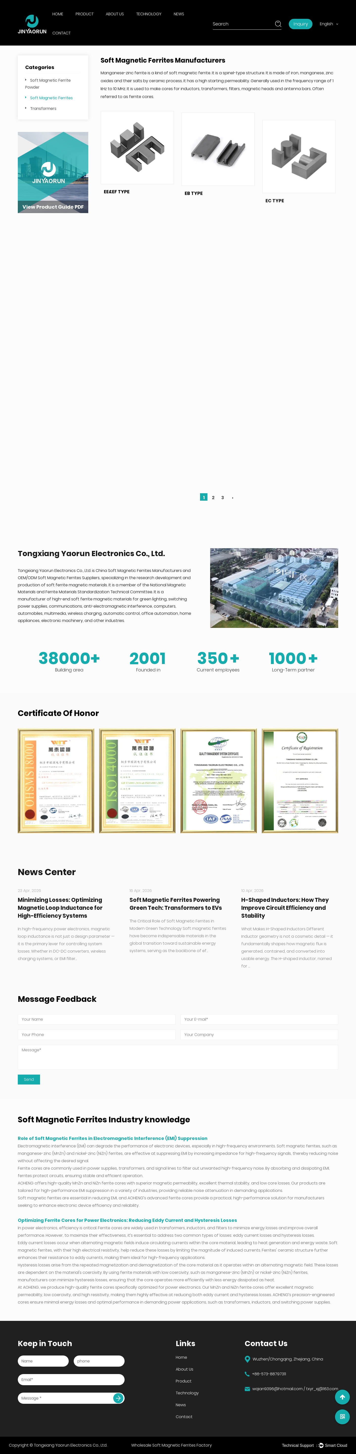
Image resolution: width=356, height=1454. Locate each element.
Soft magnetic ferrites (298, 1146)
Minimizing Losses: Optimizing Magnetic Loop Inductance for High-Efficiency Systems (60, 908)
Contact (61, 33)
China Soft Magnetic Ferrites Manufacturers (139, 570)
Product (84, 14)
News (179, 14)
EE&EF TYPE (117, 202)
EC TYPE (275, 259)
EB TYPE (194, 222)
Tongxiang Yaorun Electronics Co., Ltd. (70, 1445)
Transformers (43, 108)
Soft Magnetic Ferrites (51, 98)
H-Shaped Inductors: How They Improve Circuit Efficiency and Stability (285, 908)
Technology (148, 14)
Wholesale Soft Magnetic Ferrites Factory (171, 1445)
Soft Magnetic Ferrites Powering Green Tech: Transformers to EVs (176, 904)
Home (57, 14)
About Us (115, 14)
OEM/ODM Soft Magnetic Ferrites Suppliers (59, 578)
